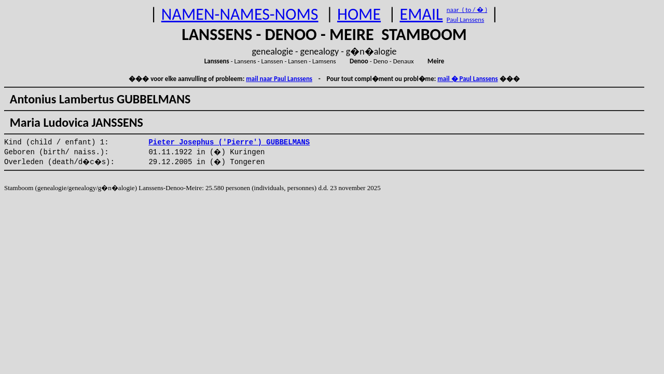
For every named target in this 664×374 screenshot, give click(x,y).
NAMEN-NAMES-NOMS (240, 14)
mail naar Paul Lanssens (279, 79)
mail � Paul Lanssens (467, 79)
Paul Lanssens (466, 19)
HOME (359, 14)
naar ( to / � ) (467, 10)
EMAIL (421, 14)
